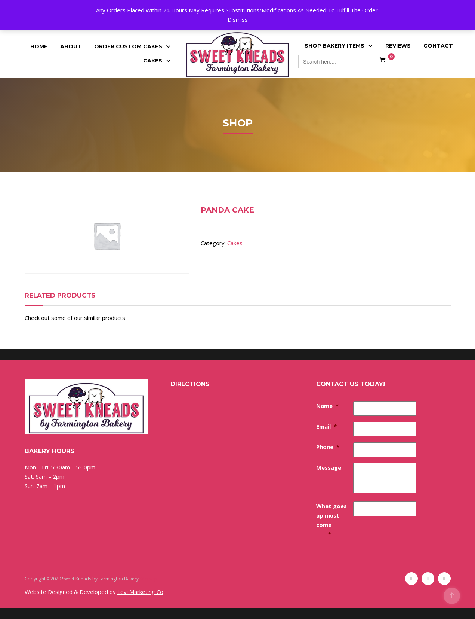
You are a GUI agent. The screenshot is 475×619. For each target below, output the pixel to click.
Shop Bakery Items (334, 45)
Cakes (152, 60)
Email (326, 426)
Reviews (398, 45)
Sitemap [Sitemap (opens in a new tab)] (148, 579)
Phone (327, 447)
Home (38, 46)
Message (328, 467)
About (70, 46)
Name (327, 405)
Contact (438, 45)
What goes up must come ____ (331, 520)
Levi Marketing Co (140, 591)
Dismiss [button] (238, 19)
